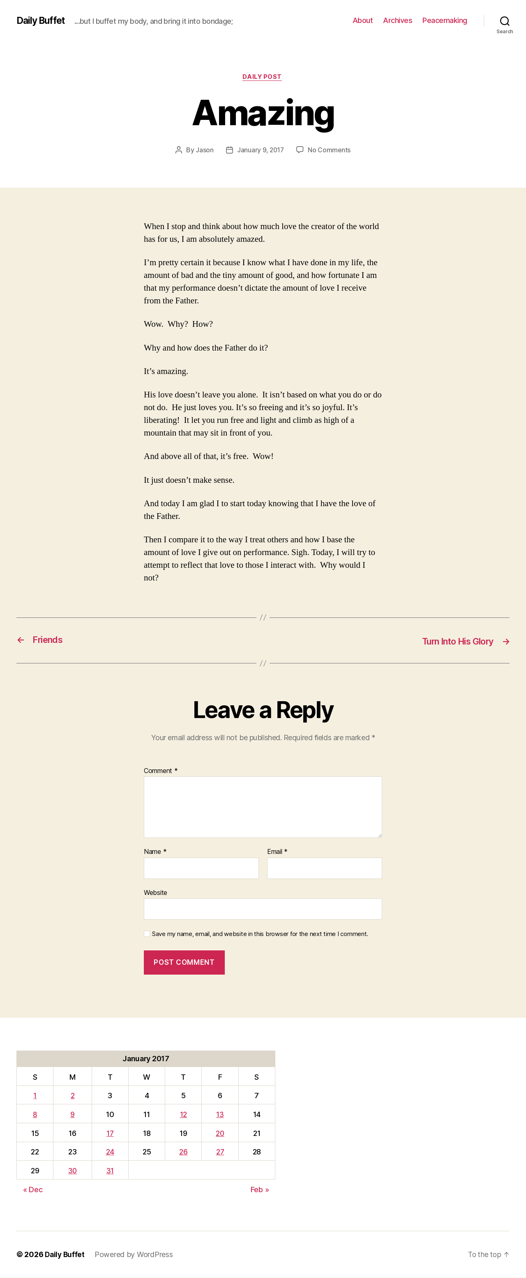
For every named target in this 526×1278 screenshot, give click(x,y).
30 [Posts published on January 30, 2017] (72, 1171)
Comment (161, 771)
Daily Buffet (42, 20)
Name (155, 852)
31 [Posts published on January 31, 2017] (110, 1171)
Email (277, 852)
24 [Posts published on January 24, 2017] (110, 1152)
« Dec (33, 1190)
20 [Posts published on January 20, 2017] (220, 1133)
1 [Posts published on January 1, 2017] (35, 1096)
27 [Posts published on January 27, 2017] (220, 1152)
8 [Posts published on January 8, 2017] (34, 1115)
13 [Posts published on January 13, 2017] (220, 1115)
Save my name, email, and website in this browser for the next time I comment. (260, 934)
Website (155, 893)
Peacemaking (444, 20)
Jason (204, 151)
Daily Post (263, 77)
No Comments (329, 151)
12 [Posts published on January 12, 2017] (182, 1115)
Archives (397, 20)
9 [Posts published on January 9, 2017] (72, 1115)
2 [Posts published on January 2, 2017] (73, 1096)
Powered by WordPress (135, 1254)
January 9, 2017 (260, 151)
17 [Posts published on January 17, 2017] (110, 1133)
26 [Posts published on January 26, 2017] (183, 1152)
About (363, 20)
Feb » (260, 1190)
